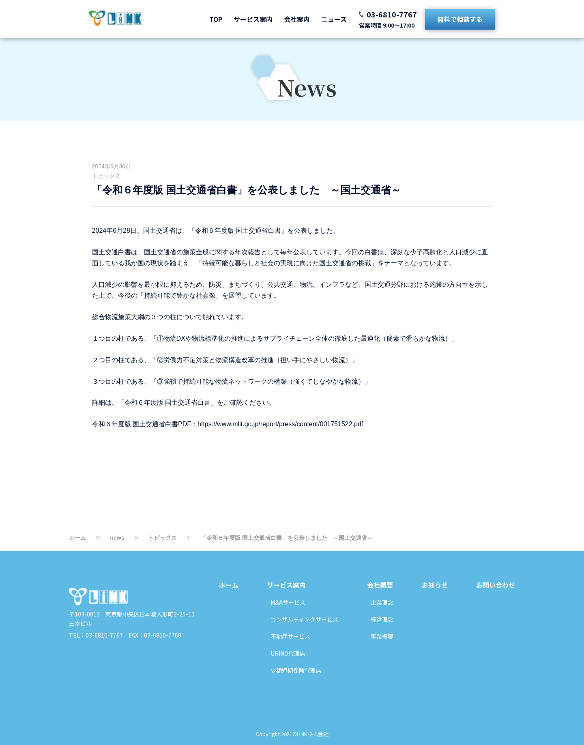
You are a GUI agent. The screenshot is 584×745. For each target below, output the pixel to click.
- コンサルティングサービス (302, 619)
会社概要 (380, 585)
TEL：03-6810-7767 (96, 635)
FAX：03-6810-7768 (152, 635)
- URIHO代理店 (286, 653)
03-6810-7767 (392, 14)
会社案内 (297, 19)
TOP (215, 19)
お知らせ (435, 585)
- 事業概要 (380, 636)
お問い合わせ (495, 585)
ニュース (334, 19)
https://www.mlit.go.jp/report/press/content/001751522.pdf (280, 424)
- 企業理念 (380, 602)
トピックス (106, 176)
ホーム (228, 585)
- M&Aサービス (286, 602)
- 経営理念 (380, 619)
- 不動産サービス (288, 636)
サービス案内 (253, 19)
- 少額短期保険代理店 (294, 670)
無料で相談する (460, 19)
